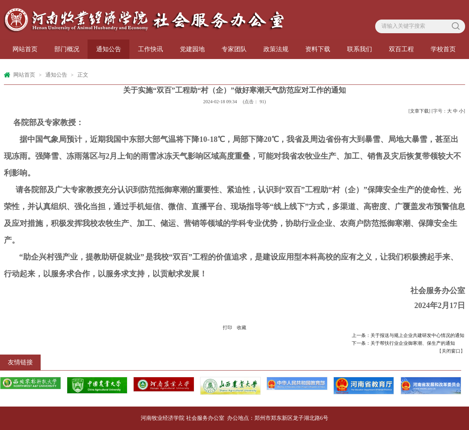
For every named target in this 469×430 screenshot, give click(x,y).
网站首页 (25, 49)
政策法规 (275, 49)
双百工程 (401, 49)
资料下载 (317, 49)
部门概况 (66, 49)
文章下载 (419, 111)
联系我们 (359, 49)
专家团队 (234, 49)
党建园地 (192, 49)
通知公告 (108, 49)
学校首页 (443, 49)
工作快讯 (150, 49)
